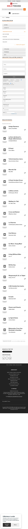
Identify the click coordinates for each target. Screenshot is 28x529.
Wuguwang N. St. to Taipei (17, 391)
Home (3, 17)
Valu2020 (5, 41)
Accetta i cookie (7, 525)
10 (21, 456)
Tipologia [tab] (6, 164)
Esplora (14, 480)
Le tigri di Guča (13, 433)
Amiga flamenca (14, 242)
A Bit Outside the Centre (16, 402)
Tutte (12, 199)
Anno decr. (17, 196)
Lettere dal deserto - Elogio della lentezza (15, 253)
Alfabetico (12, 195)
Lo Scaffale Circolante (14, 501)
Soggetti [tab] (6, 27)
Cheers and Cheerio (15, 423)
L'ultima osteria (13, 306)
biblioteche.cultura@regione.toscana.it (15, 512)
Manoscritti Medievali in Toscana (14, 494)
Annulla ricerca (14, 229)
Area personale (19, 480)
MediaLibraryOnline (14, 496)
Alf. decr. (18, 195)
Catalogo (7, 17)
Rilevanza (5, 196)
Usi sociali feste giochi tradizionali (11, 39)
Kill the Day (12, 380)
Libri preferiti (14, 13)
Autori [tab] (5, 24)
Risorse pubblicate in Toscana (8, 200)
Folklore (5, 36)
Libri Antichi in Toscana (14, 493)
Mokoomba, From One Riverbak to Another (15, 445)
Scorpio (11, 412)
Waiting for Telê (14, 317)
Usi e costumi (6, 34)
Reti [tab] (4, 170)
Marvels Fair (12, 285)
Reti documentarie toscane (14, 499)
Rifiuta (15, 524)
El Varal (11, 264)
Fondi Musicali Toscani (14, 491)
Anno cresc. (11, 196)
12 (24, 456)
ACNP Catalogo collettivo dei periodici (14, 488)
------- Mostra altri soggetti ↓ (19, 44)
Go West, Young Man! (15, 359)
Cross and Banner (14, 327)
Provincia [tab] (6, 167)
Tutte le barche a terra (16, 275)
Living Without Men (15, 370)
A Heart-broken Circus (16, 296)
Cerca (14, 192)
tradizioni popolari (14, 31)
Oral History (12, 349)
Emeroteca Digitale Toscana (14, 489)
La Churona (12, 338)
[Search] (13, 9)
